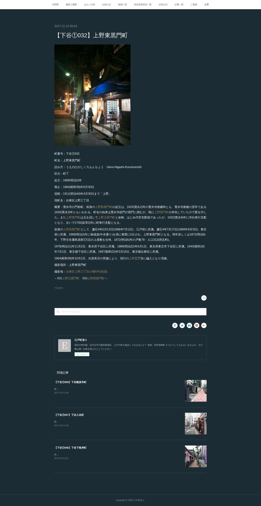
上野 (132, 258)
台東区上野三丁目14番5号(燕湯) (86, 271)
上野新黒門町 (103, 206)
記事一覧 (179, 4)
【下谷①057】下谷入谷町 (69, 414)
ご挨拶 (194, 4)
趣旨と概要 (71, 4)
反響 (206, 4)
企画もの (163, 4)
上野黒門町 (161, 212)
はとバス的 (89, 4)
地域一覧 (122, 4)
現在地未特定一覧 (143, 4)
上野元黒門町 (106, 217)
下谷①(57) (58, 288)
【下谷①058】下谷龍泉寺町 (70, 382)
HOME (55, 4)
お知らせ (106, 4)
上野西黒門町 (96, 278)
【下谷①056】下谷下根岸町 (70, 447)
